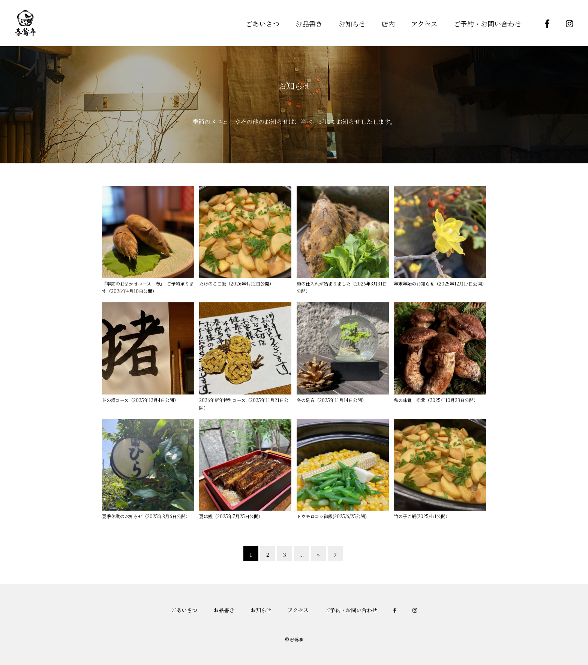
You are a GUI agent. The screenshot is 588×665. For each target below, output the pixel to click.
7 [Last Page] (335, 554)
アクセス (424, 23)
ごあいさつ (262, 23)
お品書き (309, 23)
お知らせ (352, 23)
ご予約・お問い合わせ (487, 23)
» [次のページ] (318, 554)
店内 (388, 23)
